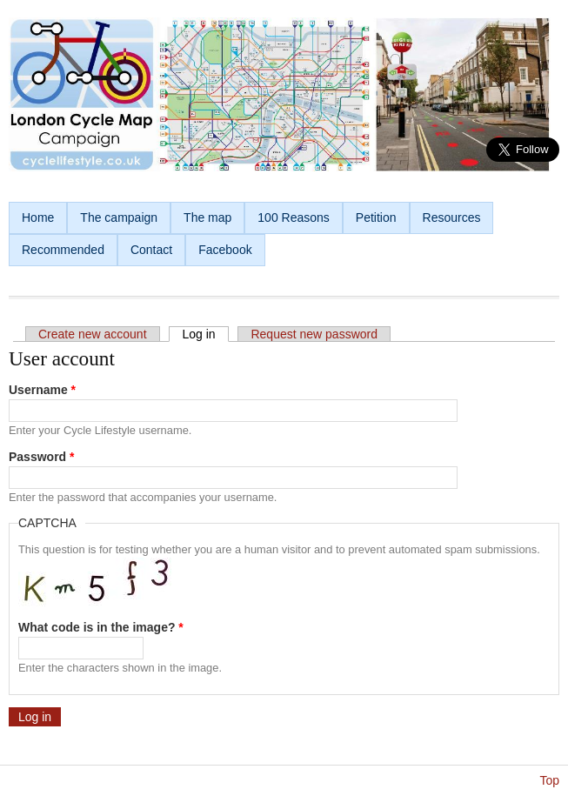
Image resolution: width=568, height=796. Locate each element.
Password (41, 457)
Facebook (224, 250)
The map (207, 217)
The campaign (118, 217)
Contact (151, 250)
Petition (376, 217)
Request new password (314, 334)
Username (42, 390)
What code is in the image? (101, 627)
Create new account (92, 334)
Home (38, 217)
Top (549, 780)
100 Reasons (293, 217)
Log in (205, 334)
